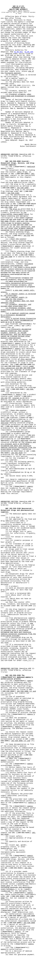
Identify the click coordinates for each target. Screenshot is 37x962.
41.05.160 (28, 52)
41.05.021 (18, 52)
